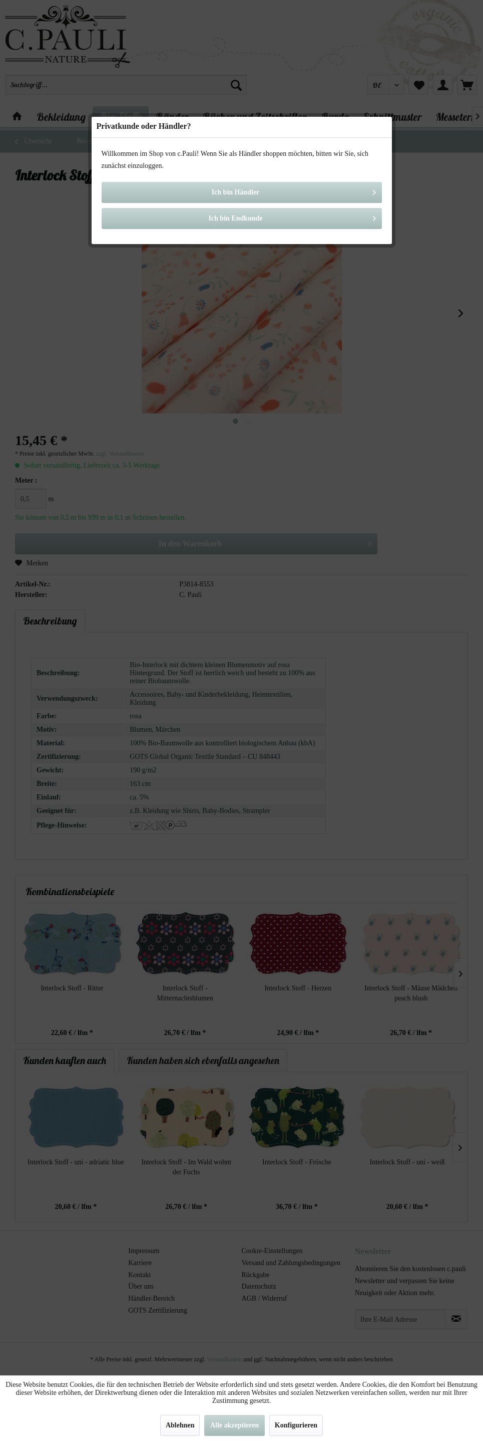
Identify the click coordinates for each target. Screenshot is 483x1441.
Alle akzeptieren (234, 1425)
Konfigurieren (296, 1425)
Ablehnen (180, 1425)
